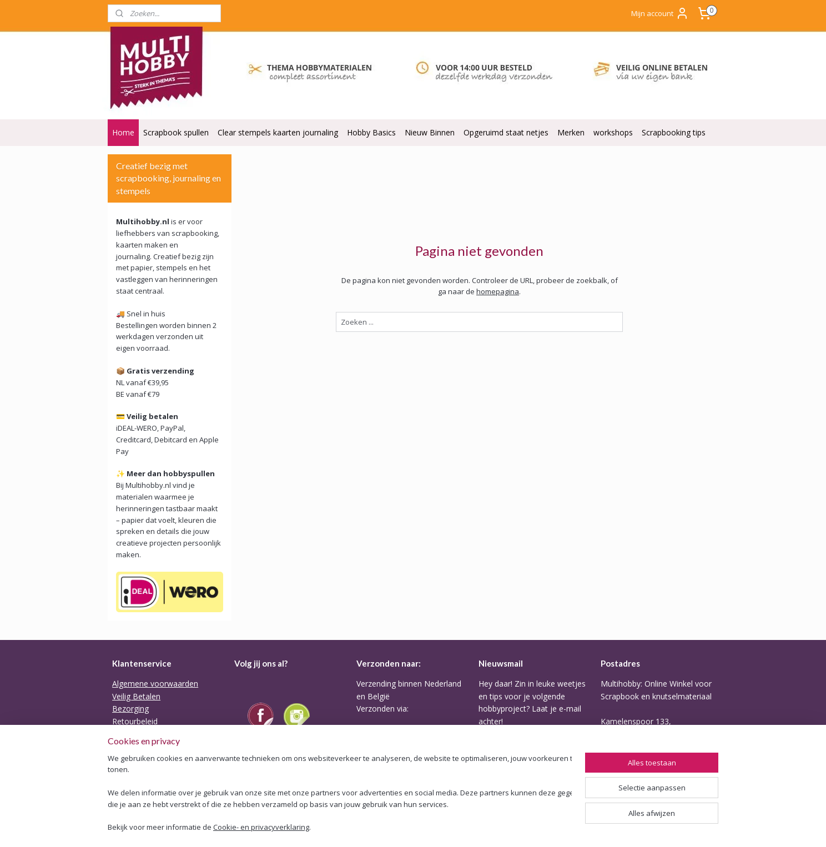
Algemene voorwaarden (155, 683)
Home (123, 132)
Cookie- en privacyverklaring (261, 828)
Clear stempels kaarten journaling (278, 132)
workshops (613, 132)
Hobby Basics (371, 132)
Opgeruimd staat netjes (506, 132)
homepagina (497, 291)
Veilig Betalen (136, 696)
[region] (340, 794)
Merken (571, 132)
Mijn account (660, 13)
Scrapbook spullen (176, 132)
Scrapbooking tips (674, 132)
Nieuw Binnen (430, 132)
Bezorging (130, 708)
